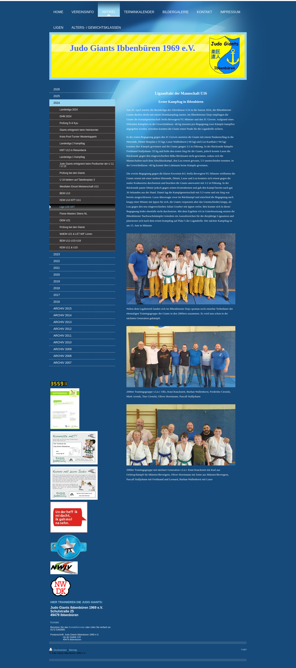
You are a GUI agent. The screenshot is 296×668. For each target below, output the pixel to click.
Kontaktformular (77, 627)
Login (244, 649)
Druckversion (58, 650)
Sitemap (73, 650)
